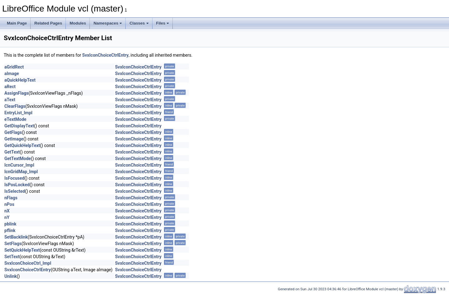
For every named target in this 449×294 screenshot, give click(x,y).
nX (7, 210)
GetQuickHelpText (22, 145)
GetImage (13, 138)
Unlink (10, 276)
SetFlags (13, 243)
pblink (10, 223)
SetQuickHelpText (22, 250)
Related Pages (48, 23)
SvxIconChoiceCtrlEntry (105, 55)
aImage (11, 73)
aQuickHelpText (20, 80)
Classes (138, 23)
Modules (78, 23)
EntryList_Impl (18, 112)
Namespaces (108, 23)
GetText (12, 151)
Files (162, 23)
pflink (10, 230)
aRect (10, 86)
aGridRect (14, 66)
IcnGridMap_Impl (21, 171)
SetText (11, 256)
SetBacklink (16, 237)
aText (9, 99)
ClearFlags (14, 106)
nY (7, 217)
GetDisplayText (19, 125)
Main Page (17, 23)
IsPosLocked (17, 184)
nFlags (10, 197)
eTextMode (15, 119)
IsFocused (14, 178)
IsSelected (14, 191)
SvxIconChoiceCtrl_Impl (27, 263)
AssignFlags (16, 93)
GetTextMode (17, 158)
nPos (9, 204)
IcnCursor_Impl (19, 165)
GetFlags (13, 132)
